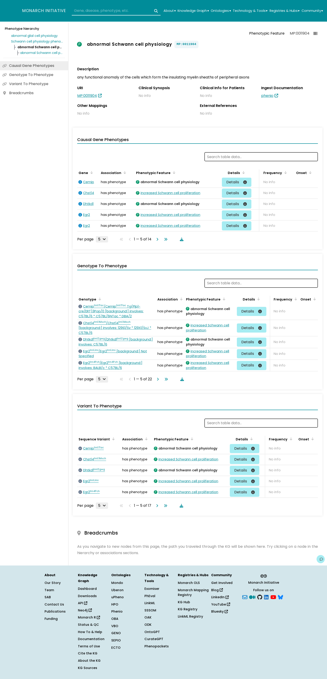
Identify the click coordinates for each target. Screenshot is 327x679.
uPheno (117, 597)
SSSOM (150, 610)
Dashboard (87, 588)
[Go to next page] (156, 239)
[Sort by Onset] (309, 172)
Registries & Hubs (285, 11)
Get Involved (222, 583)
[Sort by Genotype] (99, 299)
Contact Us (54, 604)
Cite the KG (87, 653)
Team (49, 590)
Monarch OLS (189, 583)
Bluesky (219, 611)
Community (312, 11)
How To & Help (90, 632)
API (82, 603)
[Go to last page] (164, 239)
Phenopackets (156, 646)
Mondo (117, 583)
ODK (147, 624)
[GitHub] (259, 597)
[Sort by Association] (124, 172)
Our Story (53, 583)
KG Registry (187, 609)
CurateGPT (153, 639)
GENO (116, 633)
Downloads (87, 596)
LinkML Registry (190, 616)
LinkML (149, 603)
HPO (114, 604)
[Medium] (252, 597)
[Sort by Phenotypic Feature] (173, 172)
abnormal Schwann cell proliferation (41, 52)
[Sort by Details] (242, 172)
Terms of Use (89, 646)
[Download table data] (180, 239)
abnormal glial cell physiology (34, 35)
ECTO (116, 647)
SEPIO (116, 640)
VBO (114, 626)
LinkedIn (220, 597)
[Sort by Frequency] (284, 172)
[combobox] (116, 10)
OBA (114, 618)
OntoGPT (152, 632)
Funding (51, 618)
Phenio (117, 611)
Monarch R (89, 617)
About (170, 11)
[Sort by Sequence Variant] (112, 439)
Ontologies (221, 11)
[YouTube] (273, 597)
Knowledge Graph (193, 11)
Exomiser (151, 588)
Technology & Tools (250, 11)
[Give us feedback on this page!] (321, 559)
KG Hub (184, 602)
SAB (48, 597)
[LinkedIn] (266, 597)
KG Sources (87, 668)
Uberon (117, 590)
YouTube (220, 604)
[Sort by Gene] (91, 172)
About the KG (89, 660)
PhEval (149, 596)
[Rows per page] (102, 239)
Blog (217, 590)
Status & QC (88, 624)
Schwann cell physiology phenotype (37, 41)
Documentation (91, 639)
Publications (55, 611)
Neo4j (85, 610)
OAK (147, 617)
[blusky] (280, 597)
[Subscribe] (244, 597)
